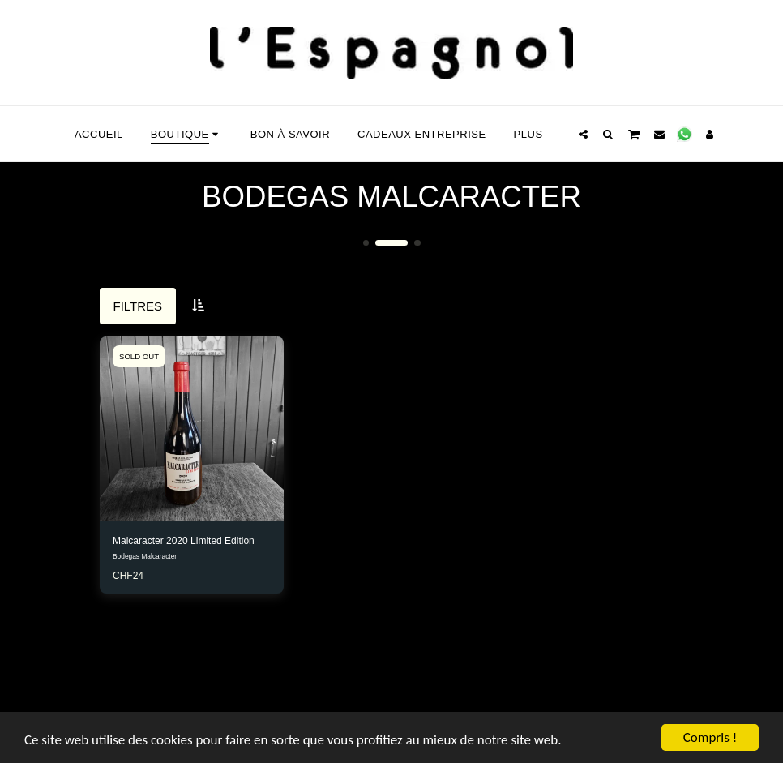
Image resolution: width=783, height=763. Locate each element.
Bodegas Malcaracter (145, 556)
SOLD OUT (139, 356)
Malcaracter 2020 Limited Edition (184, 541)
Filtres (138, 306)
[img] (192, 428)
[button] (583, 133)
